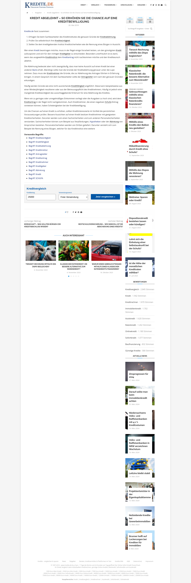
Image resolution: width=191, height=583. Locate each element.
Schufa (108, 102)
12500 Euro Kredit (125, 571)
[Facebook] (150, 5)
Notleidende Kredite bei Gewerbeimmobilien (139, 518)
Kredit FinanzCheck (133, 565)
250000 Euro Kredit (141, 575)
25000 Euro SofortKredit (65, 573)
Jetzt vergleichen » (105, 197)
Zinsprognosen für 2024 (138, 375)
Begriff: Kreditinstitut (38, 150)
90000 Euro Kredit (76, 575)
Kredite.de (29, 31)
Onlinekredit (131, 331)
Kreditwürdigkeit (62, 40)
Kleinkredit (112, 567)
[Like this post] (69, 212)
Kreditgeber (65, 53)
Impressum (149, 561)
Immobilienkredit (133, 308)
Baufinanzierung (132, 344)
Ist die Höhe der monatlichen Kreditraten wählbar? (137, 268)
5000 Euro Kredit (85, 571)
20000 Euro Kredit (49, 573)
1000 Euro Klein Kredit (53, 571)
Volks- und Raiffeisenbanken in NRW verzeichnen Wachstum (139, 444)
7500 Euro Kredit (97, 571)
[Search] (165, 5)
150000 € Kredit (116, 575)
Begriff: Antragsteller (38, 154)
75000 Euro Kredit (49, 575)
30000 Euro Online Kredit (83, 573)
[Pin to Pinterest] (78, 212)
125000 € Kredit (104, 575)
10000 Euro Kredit (111, 571)
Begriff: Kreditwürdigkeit (40, 138)
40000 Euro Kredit (100, 573)
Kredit (83, 5)
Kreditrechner (131, 302)
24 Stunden (99, 565)
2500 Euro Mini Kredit (70, 571)
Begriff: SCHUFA (36, 178)
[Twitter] (153, 5)
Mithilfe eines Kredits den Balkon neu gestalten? (139, 125)
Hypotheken (95, 121)
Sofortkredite (121, 567)
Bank (34, 70)
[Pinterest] (159, 5)
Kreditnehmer (53, 73)
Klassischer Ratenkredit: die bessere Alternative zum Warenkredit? (73, 266)
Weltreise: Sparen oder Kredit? (138, 198)
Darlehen (141, 5)
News (64, 561)
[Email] (161, 5)
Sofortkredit (130, 337)
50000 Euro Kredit (114, 573)
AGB (128, 561)
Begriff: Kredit (35, 174)
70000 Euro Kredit (141, 573)
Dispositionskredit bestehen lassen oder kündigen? (138, 221)
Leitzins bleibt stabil (139, 473)
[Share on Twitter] (75, 212)
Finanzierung (109, 5)
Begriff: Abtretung (37, 170)
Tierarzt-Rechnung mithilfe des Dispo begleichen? (139, 52)
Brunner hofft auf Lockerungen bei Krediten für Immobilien (138, 541)
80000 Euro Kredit (62, 575)
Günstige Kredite (132, 350)
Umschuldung (126, 5)
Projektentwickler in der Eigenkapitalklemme (140, 494)
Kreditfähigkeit (78, 86)
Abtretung (114, 121)
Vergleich (95, 5)
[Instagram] (156, 5)
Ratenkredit (130, 325)
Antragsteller (87, 77)
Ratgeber (38, 13)
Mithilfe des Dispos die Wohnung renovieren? (139, 173)
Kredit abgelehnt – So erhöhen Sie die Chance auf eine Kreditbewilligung (73, 13)
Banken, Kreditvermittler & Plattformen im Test (95, 561)
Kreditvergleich (132, 289)
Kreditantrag (68, 57)
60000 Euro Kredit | (128, 573)
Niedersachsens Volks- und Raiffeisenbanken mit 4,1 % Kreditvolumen (138, 419)
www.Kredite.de (66, 565)
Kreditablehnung (107, 37)
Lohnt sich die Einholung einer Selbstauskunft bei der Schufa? (139, 244)
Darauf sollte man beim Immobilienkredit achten (138, 396)
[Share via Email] (81, 212)
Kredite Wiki (119, 561)
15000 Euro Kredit (139, 571)
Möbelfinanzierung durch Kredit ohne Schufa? (139, 149)
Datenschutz (137, 561)
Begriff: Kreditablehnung (40, 146)
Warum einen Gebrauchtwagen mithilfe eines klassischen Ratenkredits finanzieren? (106, 266)
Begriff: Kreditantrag (38, 158)
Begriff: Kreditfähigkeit (39, 142)
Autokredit (130, 318)
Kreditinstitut (51, 57)
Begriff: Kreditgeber (37, 166)
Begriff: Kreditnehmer (38, 162)
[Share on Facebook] (73, 212)
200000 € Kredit (128, 575)
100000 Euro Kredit (90, 575)
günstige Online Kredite (100, 567)
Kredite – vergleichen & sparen (48, 561)
